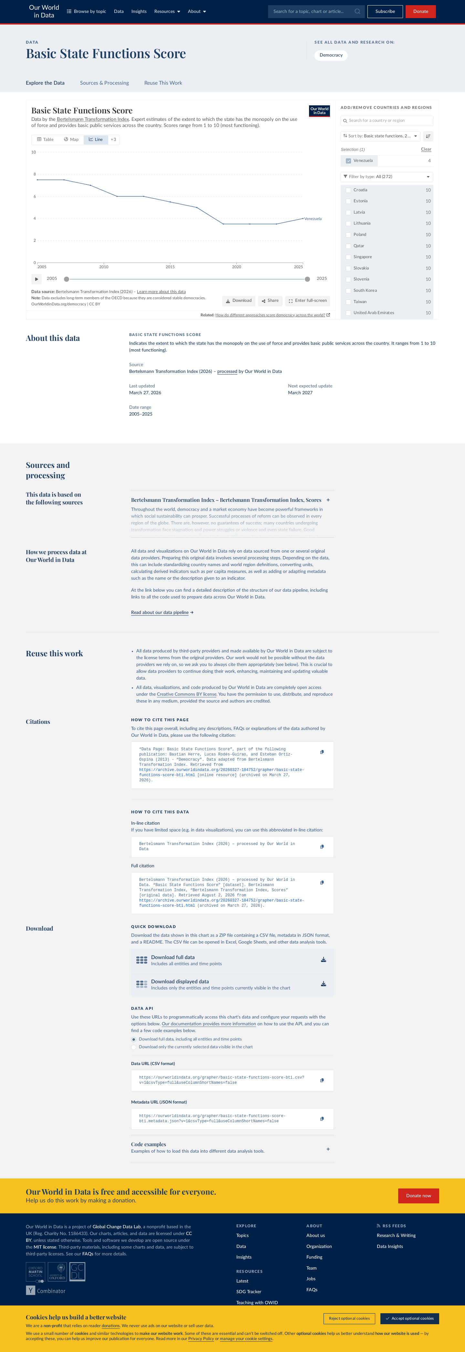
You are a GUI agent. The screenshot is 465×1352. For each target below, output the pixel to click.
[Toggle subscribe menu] (385, 11)
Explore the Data (45, 83)
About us (315, 1248)
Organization (319, 1259)
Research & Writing (396, 1248)
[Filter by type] (387, 177)
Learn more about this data (161, 292)
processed (227, 371)
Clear (426, 149)
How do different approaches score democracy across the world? (271, 315)
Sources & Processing (104, 83)
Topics (242, 1248)
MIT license (45, 1259)
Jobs (310, 1291)
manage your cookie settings (246, 1339)
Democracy (331, 55)
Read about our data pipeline (162, 612)
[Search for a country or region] (387, 121)
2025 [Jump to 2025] (322, 279)
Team (311, 1280)
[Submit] (357, 12)
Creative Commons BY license (186, 694)
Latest (242, 1293)
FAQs (87, 1266)
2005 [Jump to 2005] (52, 279)
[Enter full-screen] (307, 301)
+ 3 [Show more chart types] (113, 139)
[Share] (270, 301)
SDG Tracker (248, 1304)
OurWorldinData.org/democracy (58, 304)
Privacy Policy (201, 1339)
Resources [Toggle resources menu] (167, 11)
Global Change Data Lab (117, 1239)
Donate (420, 11)
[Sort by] (380, 136)
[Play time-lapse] (36, 279)
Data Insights (390, 1259)
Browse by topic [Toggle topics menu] (86, 11)
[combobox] (316, 11)
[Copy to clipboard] (315, 752)
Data (119, 11)
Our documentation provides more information (209, 1033)
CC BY (94, 304)
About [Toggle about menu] (197, 11)
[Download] (238, 301)
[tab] (45, 139)
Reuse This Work (163, 83)
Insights (139, 11)
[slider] (66, 278)
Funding (314, 1269)
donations (111, 1326)
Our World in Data (44, 12)
